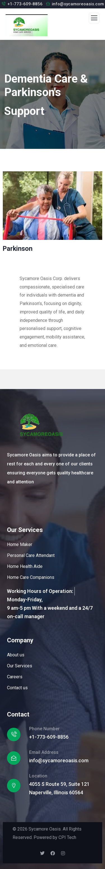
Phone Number (44, 728)
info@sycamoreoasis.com (78, 3)
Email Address (44, 752)
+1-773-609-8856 (25, 3)
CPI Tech (67, 837)
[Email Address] (13, 758)
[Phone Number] (13, 734)
